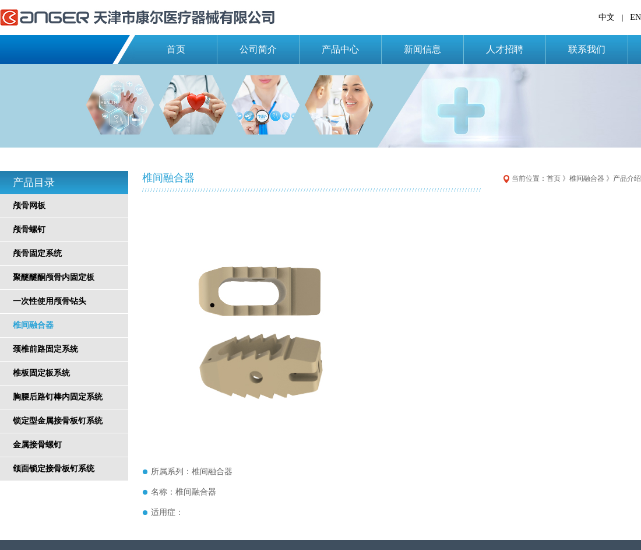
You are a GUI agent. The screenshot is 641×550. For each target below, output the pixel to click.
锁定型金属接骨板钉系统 (58, 420)
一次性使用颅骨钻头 (49, 301)
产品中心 (340, 49)
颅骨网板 (29, 205)
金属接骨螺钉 (37, 444)
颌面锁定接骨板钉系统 (53, 468)
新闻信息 (422, 49)
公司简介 (258, 49)
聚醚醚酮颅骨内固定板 (53, 277)
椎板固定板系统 (41, 373)
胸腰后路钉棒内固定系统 (58, 397)
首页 (176, 49)
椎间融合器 (33, 325)
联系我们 (586, 49)
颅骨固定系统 (37, 253)
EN (635, 17)
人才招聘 (504, 49)
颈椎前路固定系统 (45, 349)
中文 (606, 17)
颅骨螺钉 (29, 229)
